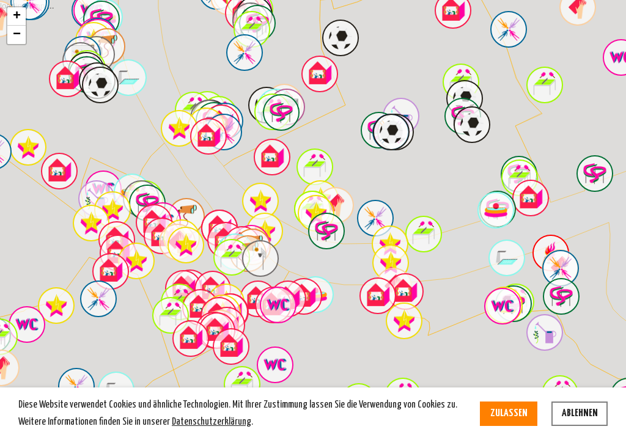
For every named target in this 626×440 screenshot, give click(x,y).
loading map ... (311, 203)
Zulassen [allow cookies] (509, 413)
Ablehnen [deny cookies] (580, 413)
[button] (67, 79)
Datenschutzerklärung (211, 422)
